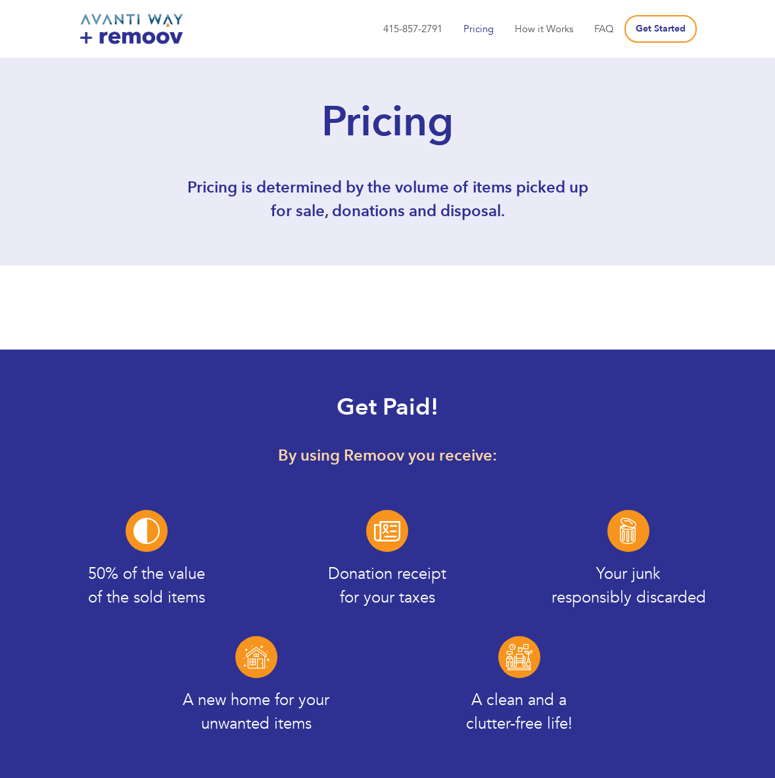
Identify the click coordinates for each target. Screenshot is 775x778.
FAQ (604, 28)
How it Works (544, 28)
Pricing (478, 28)
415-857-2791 (412, 28)
